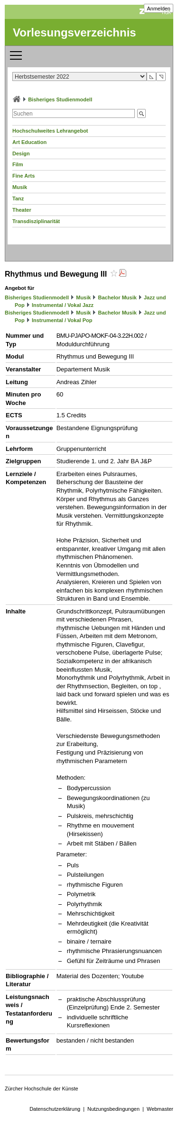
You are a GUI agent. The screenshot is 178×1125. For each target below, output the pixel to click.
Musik (19, 187)
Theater (21, 210)
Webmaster (160, 1109)
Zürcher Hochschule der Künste (41, 1088)
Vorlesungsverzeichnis (74, 32)
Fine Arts (23, 176)
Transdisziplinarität (36, 221)
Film (17, 164)
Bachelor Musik (117, 297)
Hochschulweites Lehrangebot (50, 131)
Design (21, 153)
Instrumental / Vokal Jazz (63, 305)
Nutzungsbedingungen (113, 1109)
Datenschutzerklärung (54, 1109)
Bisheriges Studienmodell (60, 99)
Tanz (18, 198)
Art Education (29, 142)
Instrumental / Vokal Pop (62, 320)
